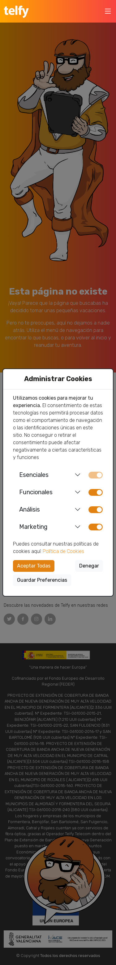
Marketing (33, 526)
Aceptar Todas (33, 566)
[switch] (95, 492)
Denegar (89, 566)
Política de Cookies (63, 551)
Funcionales (36, 492)
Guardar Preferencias (42, 580)
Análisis (29, 509)
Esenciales (34, 474)
